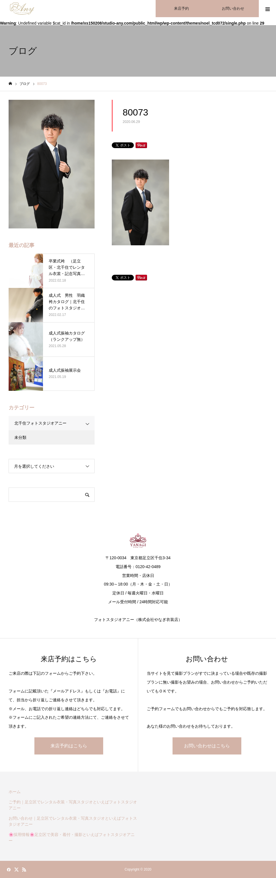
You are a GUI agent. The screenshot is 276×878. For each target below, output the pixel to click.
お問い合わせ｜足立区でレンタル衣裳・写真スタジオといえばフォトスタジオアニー (73, 821)
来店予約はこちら (68, 745)
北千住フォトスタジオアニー (40, 423)
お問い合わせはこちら (207, 745)
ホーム (15, 791)
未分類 (20, 437)
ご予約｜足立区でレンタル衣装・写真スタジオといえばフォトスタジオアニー (73, 805)
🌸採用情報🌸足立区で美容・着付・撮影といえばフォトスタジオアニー (72, 837)
